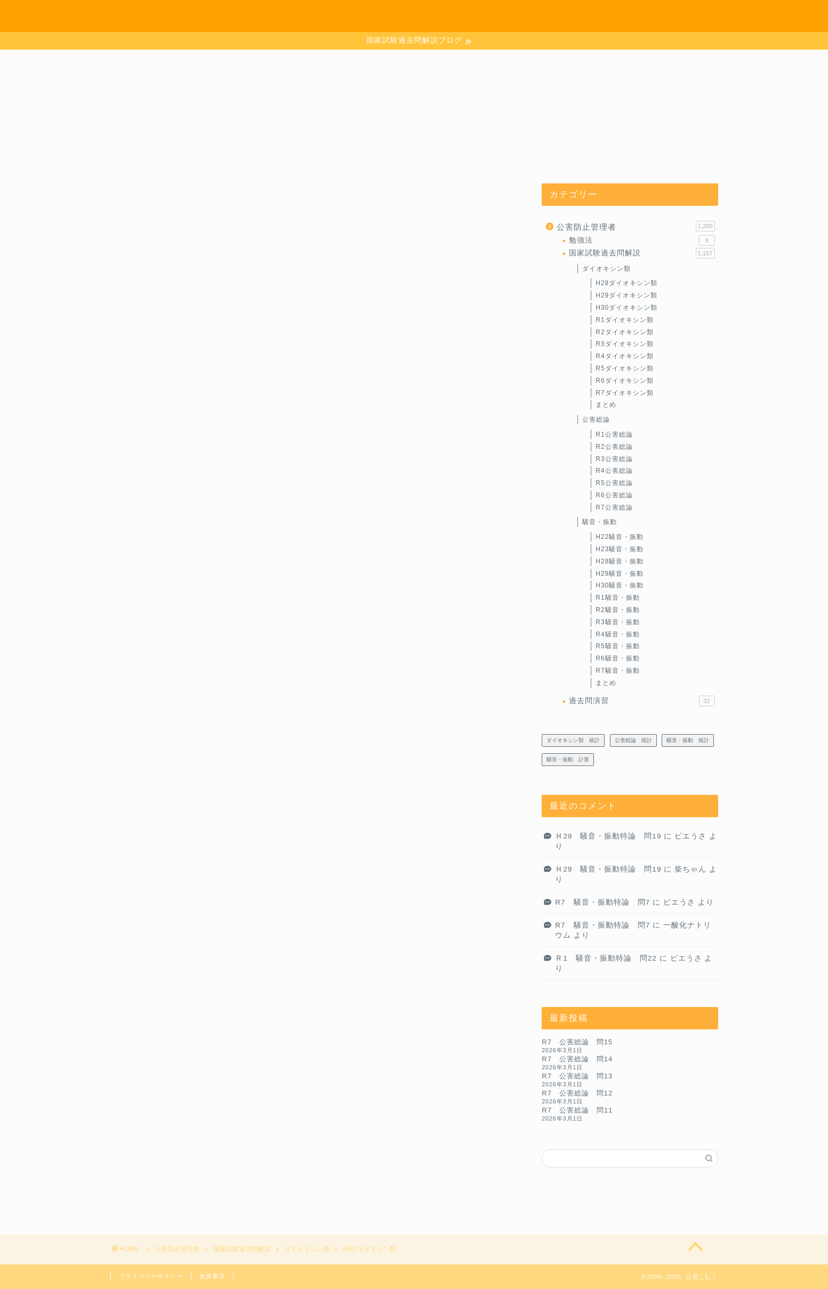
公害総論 (596, 420)
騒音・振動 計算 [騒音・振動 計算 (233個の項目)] (567, 760)
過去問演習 (641, 701)
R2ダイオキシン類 (624, 332)
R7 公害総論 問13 (577, 1077)
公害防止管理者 (635, 226)
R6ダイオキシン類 (624, 381)
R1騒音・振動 (617, 598)
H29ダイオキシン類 (626, 296)
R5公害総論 (614, 483)
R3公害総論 (614, 459)
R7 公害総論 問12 (577, 1094)
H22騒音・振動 (620, 537)
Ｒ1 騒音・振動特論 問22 (606, 959)
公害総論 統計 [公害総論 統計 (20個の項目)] (633, 741)
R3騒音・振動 (617, 622)
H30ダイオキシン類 (626, 308)
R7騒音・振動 (617, 671)
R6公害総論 (614, 496)
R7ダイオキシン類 (624, 393)
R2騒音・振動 (617, 610)
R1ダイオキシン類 (624, 320)
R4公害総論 (614, 471)
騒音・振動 (599, 522)
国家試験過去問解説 (641, 253)
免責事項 (212, 1276)
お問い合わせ (621, 17)
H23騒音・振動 (620, 549)
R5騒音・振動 (617, 646)
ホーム (561, 17)
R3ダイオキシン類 (624, 344)
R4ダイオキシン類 (624, 356)
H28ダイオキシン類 (626, 283)
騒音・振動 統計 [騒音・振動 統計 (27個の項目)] (687, 741)
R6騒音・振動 (617, 659)
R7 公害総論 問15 (577, 1042)
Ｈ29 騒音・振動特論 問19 (608, 837)
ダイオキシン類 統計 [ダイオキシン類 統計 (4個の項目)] (573, 741)
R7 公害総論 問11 (577, 1111)
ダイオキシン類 (606, 268)
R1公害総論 (614, 435)
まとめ (606, 405)
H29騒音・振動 (620, 574)
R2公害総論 (614, 447)
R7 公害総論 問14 (577, 1060)
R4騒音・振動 (617, 635)
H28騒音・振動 (620, 562)
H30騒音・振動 (620, 586)
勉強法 (641, 241)
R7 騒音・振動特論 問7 (602, 903)
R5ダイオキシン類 (624, 369)
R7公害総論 (614, 508)
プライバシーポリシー (151, 1276)
